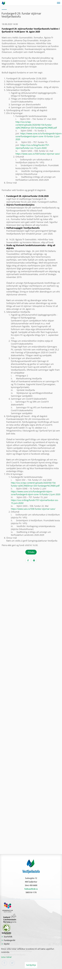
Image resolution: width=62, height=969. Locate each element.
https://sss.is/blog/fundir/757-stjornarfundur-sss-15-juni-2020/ (32, 146)
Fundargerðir (9, 940)
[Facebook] (28, 560)
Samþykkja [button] (31, 965)
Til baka (31, 552)
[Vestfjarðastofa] (3, 3)
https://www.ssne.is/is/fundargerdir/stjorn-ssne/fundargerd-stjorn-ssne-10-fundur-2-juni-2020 (39, 136)
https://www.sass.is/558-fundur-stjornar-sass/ (38, 153)
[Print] (34, 560)
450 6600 (33, 885)
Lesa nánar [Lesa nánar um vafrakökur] (6, 957)
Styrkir (7, 944)
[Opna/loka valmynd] (58, 3)
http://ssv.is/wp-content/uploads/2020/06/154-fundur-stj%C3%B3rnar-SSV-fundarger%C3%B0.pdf (36, 124)
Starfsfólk (8, 936)
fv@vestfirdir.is (31, 889)
